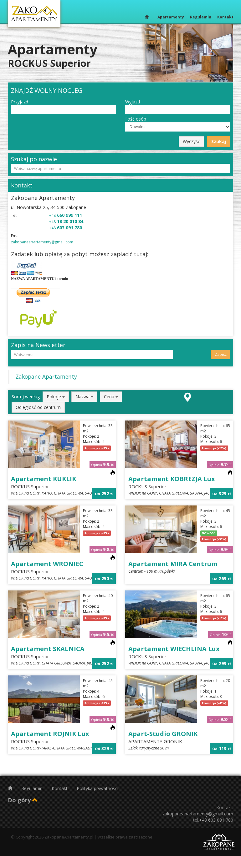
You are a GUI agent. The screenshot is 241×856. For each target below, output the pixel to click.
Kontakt (225, 17)
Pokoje (56, 397)
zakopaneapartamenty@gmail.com (42, 242)
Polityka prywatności (97, 788)
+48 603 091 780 (216, 820)
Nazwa (84, 397)
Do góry (23, 800)
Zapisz (221, 354)
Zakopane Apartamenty (46, 376)
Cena (111, 397)
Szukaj (218, 141)
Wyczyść (191, 141)
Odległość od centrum (38, 407)
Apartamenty (170, 17)
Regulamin (200, 17)
